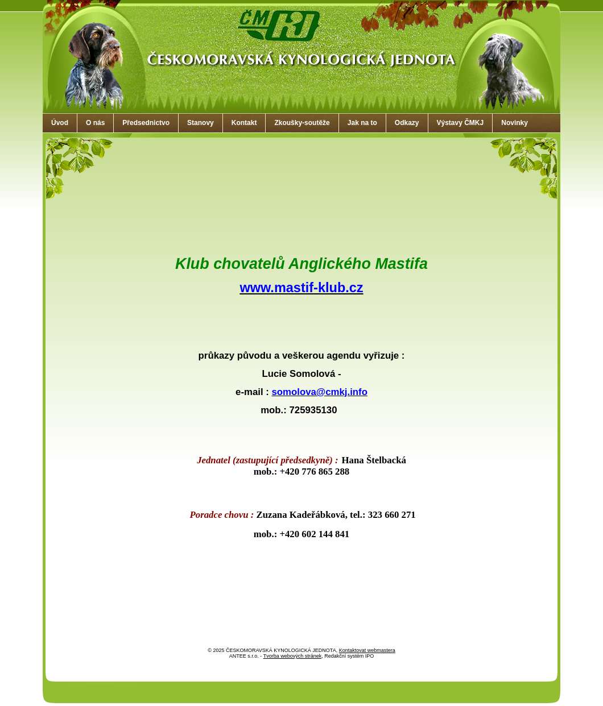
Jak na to (362, 123)
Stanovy (200, 123)
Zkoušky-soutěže (301, 123)
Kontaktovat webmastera (367, 650)
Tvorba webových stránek (292, 656)
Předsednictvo (146, 123)
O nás (95, 123)
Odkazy (407, 123)
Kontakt (244, 123)
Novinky (514, 123)
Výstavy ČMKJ (460, 123)
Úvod (59, 123)
